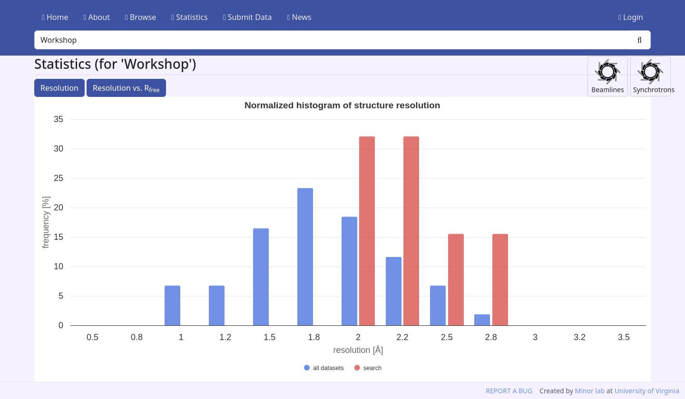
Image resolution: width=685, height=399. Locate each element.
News (299, 17)
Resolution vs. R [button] (126, 88)
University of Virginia (647, 390)
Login (630, 17)
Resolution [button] (59, 88)
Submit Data (247, 17)
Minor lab (590, 390)
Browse (140, 17)
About (97, 17)
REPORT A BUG (509, 390)
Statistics (189, 17)
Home (55, 17)
